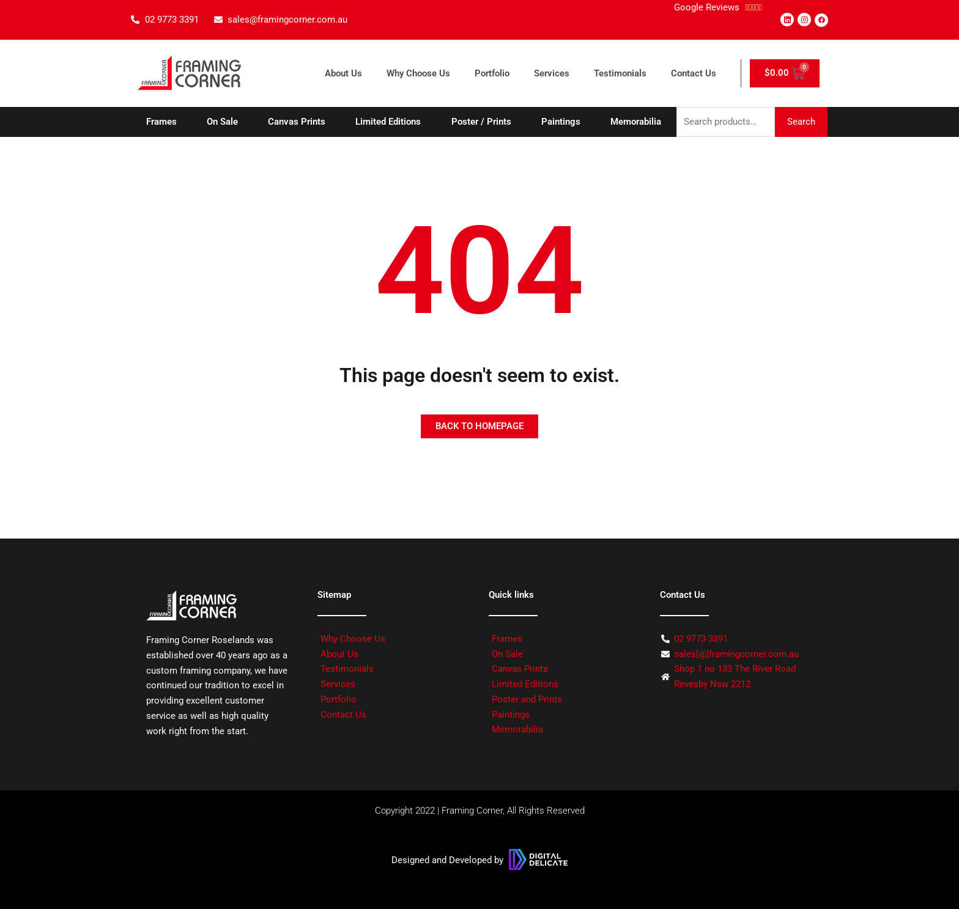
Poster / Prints (481, 121)
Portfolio (492, 73)
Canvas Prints (296, 121)
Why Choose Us (418, 73)
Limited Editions (388, 121)
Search (801, 121)
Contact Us (693, 73)
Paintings (560, 121)
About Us (343, 73)
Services (551, 73)
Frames (161, 121)
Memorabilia (635, 121)
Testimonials (620, 73)
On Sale (222, 121)
